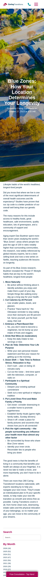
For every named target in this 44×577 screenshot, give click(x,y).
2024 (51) (7, 554)
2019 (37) (7, 569)
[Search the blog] (22, 537)
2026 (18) (7, 548)
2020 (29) (7, 566)
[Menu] (35, 4)
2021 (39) (7, 563)
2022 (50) (7, 560)
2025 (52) (7, 551)
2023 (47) (7, 557)
